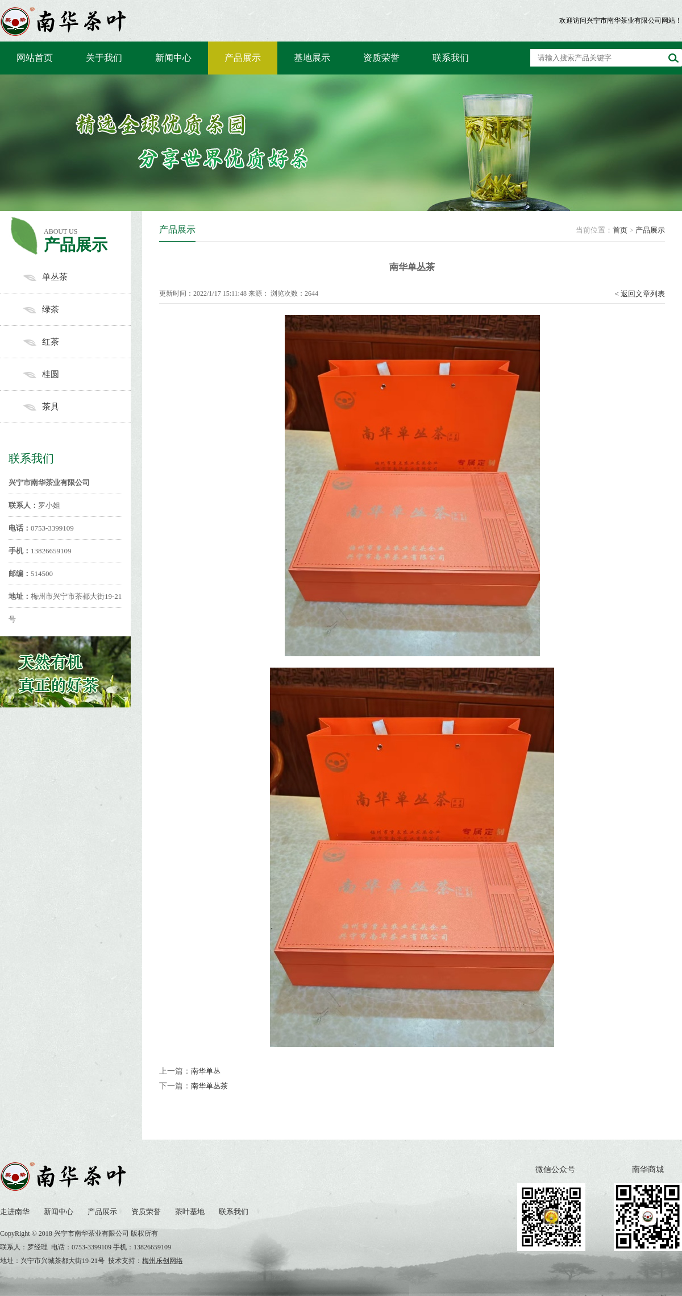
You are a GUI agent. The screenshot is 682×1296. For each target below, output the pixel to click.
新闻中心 (173, 58)
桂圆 (77, 374)
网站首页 (34, 58)
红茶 (77, 341)
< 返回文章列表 (639, 293)
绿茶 (77, 309)
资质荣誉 (381, 58)
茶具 (77, 406)
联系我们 (451, 58)
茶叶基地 (190, 1211)
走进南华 (15, 1211)
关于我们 (104, 58)
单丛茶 (77, 276)
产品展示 (242, 58)
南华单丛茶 (209, 1086)
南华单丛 (206, 1071)
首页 (620, 230)
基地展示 (312, 58)
